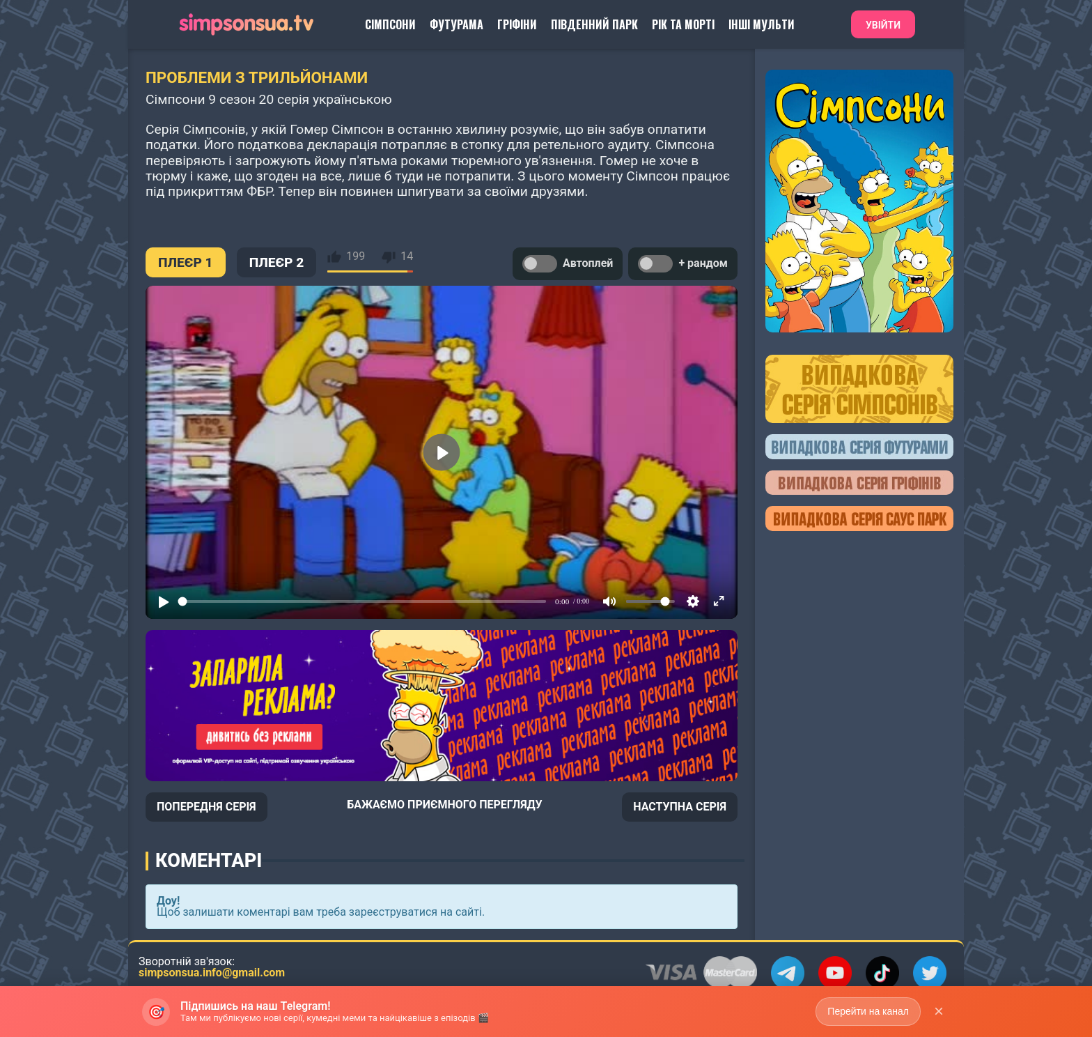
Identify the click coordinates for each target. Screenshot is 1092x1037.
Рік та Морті (683, 24)
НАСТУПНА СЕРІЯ (679, 806)
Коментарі (208, 861)
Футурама (456, 24)
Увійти (883, 25)
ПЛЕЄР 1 (185, 262)
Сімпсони (390, 24)
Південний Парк (594, 24)
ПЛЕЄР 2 (276, 262)
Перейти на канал (868, 1011)
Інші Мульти (761, 24)
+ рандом (683, 263)
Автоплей (567, 263)
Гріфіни (517, 24)
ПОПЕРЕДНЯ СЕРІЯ (206, 806)
